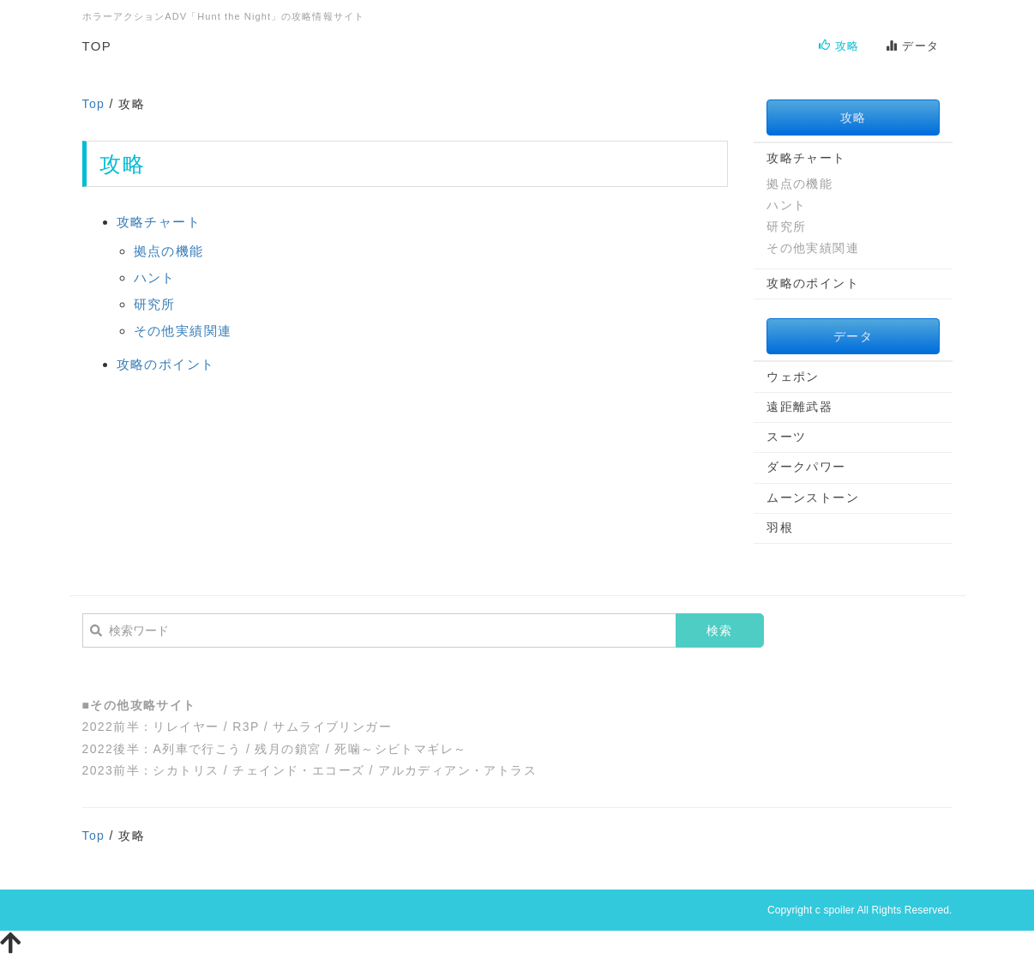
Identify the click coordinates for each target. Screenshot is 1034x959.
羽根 (779, 527)
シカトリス (186, 770)
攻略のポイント (166, 364)
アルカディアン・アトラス (457, 770)
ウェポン (793, 376)
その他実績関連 (183, 330)
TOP (97, 46)
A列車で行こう (197, 749)
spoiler (838, 910)
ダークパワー (805, 466)
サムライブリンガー (332, 726)
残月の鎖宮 (288, 749)
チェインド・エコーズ (298, 770)
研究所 (155, 304)
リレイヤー (186, 726)
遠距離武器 (799, 406)
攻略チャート (159, 221)
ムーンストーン (812, 497)
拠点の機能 (169, 251)
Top (93, 104)
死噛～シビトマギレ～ (400, 749)
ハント (155, 277)
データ (913, 45)
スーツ (786, 436)
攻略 (839, 45)
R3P (245, 726)
